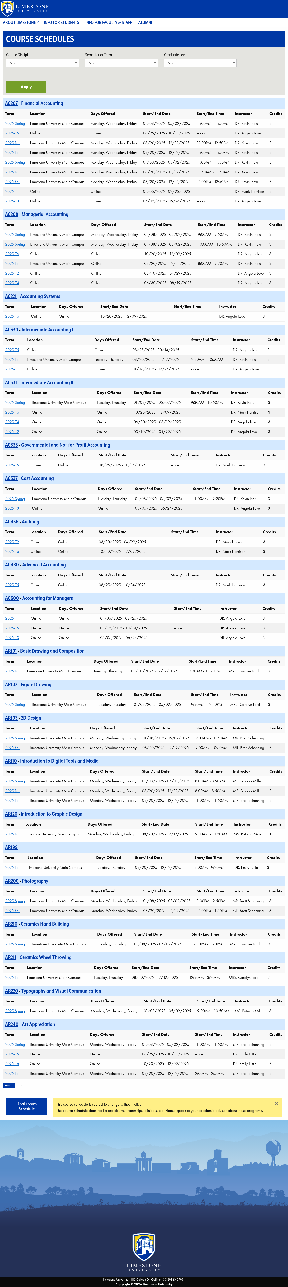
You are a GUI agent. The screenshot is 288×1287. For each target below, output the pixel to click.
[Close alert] (277, 1104)
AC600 (12, 598)
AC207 (11, 103)
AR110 (11, 761)
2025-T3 (12, 201)
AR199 (11, 847)
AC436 (11, 522)
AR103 (11, 718)
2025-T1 (12, 191)
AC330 (11, 330)
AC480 (12, 565)
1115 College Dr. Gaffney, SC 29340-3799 (157, 1279)
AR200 (12, 881)
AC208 (11, 214)
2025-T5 (12, 133)
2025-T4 (12, 282)
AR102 (11, 684)
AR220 (11, 991)
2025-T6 (12, 253)
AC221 (11, 296)
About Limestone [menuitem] (19, 22)
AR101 (11, 651)
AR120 (11, 814)
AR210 (11, 924)
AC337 (11, 478)
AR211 (10, 957)
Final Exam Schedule (26, 1106)
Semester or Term (98, 54)
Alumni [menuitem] (145, 22)
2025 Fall (12, 142)
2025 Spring (15, 123)
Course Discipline (19, 54)
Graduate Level (175, 54)
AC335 (11, 445)
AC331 (11, 382)
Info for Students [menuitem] (61, 22)
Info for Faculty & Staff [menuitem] (108, 22)
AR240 (11, 1024)
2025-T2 (12, 273)
